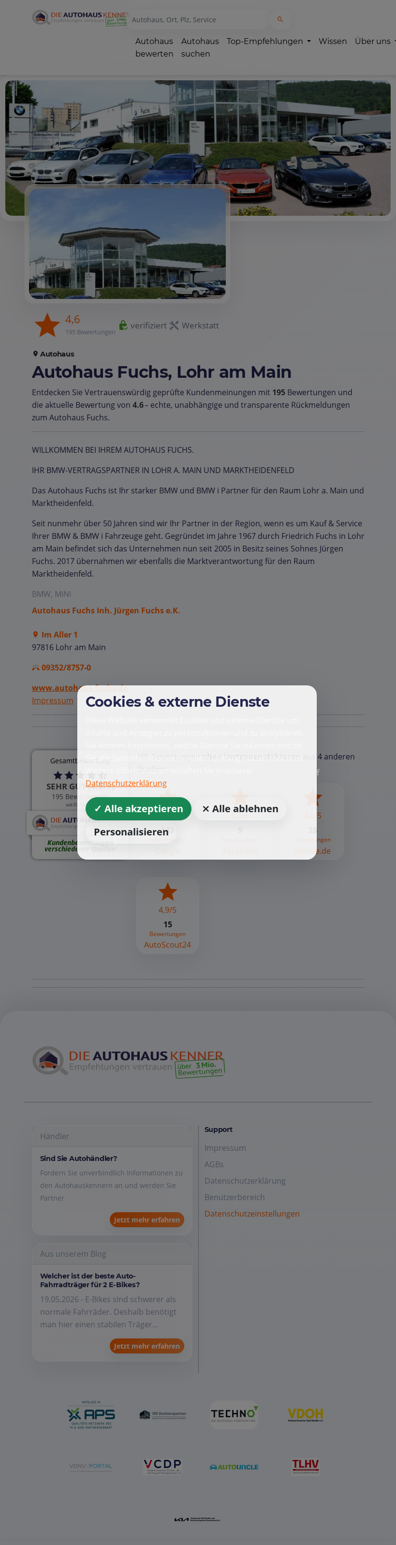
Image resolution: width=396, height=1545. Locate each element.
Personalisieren (131, 831)
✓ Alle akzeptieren (138, 808)
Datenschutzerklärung (126, 783)
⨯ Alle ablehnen (240, 808)
